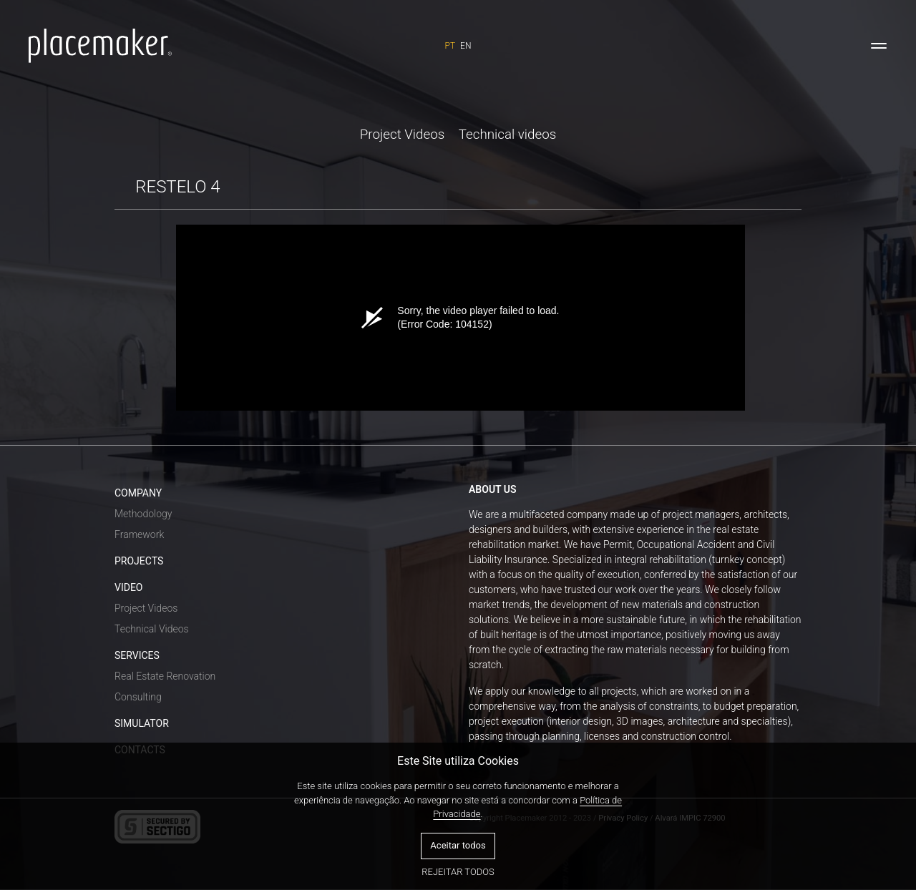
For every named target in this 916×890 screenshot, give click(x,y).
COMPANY (138, 493)
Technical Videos (151, 629)
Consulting (138, 697)
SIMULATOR (141, 723)
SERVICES (137, 655)
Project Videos (402, 134)
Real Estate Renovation (164, 676)
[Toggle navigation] (878, 45)
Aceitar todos (457, 845)
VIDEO (128, 587)
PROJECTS (138, 561)
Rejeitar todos (458, 871)
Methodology (143, 513)
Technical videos (508, 134)
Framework (139, 534)
